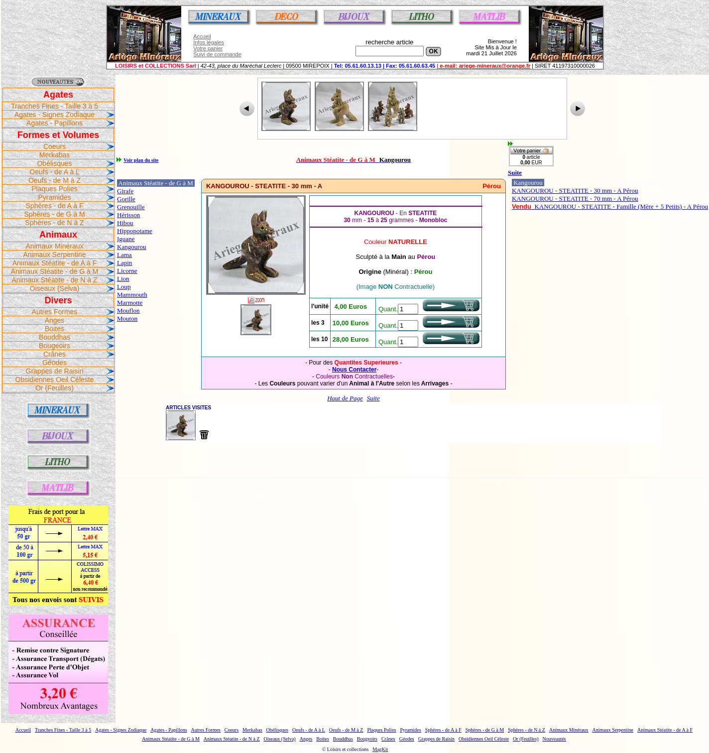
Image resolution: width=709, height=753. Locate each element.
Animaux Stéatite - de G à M (55, 271)
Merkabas (54, 155)
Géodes (54, 363)
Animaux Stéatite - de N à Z (55, 280)
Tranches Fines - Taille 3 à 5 (54, 106)
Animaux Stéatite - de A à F (54, 263)
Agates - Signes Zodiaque (54, 115)
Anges (55, 320)
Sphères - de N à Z (54, 223)
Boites (54, 329)
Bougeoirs (54, 346)
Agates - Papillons (54, 123)
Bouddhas (54, 337)
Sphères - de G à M (54, 214)
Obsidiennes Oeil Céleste (54, 379)
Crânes (54, 354)
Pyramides (54, 197)
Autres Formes (55, 312)
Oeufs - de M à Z (54, 180)
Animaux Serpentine (54, 254)
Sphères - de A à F (55, 206)
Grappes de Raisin (55, 371)
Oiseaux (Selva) (55, 288)
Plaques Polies (54, 189)
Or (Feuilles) (54, 388)
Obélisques (54, 163)
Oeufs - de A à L (54, 172)
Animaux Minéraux (55, 246)
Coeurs (54, 146)
